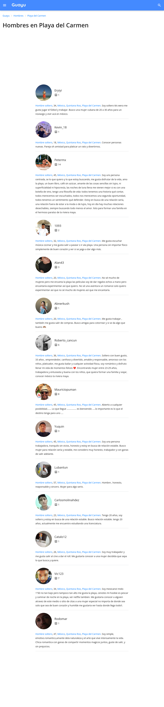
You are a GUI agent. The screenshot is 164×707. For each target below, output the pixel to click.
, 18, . (78, 144)
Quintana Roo (73, 105)
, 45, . (81, 194)
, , (79, 105)
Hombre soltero (43, 105)
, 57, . (78, 484)
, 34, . (81, 109)
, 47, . (80, 640)
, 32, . (81, 245)
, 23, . (78, 519)
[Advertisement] (82, 56)
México (61, 105)
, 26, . (81, 556)
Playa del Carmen (91, 105)
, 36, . (81, 366)
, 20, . (80, 284)
